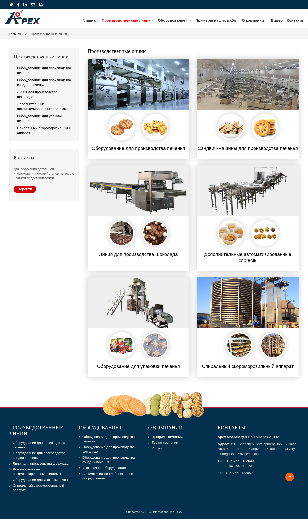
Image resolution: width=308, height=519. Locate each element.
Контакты (295, 20)
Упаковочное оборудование (104, 468)
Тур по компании (165, 442)
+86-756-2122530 (240, 461)
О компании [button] (253, 20)
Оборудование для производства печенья (44, 70)
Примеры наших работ (216, 20)
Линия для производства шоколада (37, 94)
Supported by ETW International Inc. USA (154, 512)
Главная (90, 20)
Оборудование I (100, 428)
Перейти (25, 189)
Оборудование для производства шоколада (108, 449)
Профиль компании (167, 437)
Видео (277, 20)
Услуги (157, 448)
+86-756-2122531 (240, 466)
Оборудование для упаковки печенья (40, 118)
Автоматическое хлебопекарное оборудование (107, 476)
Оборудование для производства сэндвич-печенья (44, 82)
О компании (165, 428)
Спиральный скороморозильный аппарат (43, 130)
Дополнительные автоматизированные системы (42, 106)
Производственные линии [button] (126, 20)
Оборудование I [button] (173, 20)
